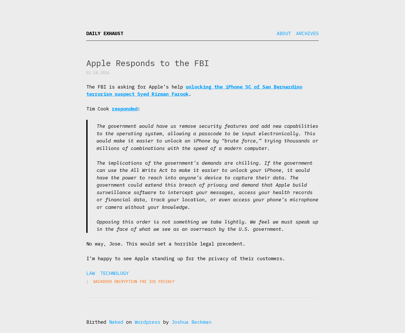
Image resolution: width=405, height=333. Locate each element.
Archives (307, 33)
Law (90, 273)
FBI (143, 281)
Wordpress (147, 322)
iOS (152, 281)
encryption (125, 281)
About (284, 33)
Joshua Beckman (191, 322)
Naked (116, 322)
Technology (114, 273)
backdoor (102, 281)
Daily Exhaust (104, 33)
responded (124, 109)
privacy (166, 281)
